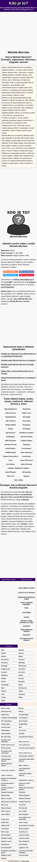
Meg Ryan (26, 444)
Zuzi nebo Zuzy (6, 756)
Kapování (26, 626)
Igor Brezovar (10, 433)
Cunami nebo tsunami (26, 736)
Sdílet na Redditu (10, 272)
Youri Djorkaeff (6, 847)
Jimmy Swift (5, 825)
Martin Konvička (26, 436)
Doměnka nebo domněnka (6, 740)
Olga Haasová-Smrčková (9, 801)
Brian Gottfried (24, 828)
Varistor (26, 617)
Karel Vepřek (23, 721)
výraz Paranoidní (7, 287)
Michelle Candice (6, 838)
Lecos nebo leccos (24, 745)
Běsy (20, 727)
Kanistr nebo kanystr (8, 745)
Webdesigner (10, 436)
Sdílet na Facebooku (26, 272)
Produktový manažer (26, 433)
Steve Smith (22, 811)
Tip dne (20, 708)
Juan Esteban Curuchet (26, 825)
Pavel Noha (26, 421)
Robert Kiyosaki (26, 464)
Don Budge (26, 417)
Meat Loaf (10, 476)
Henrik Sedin (5, 795)
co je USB (8, 282)
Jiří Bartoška (26, 472)
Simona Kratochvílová (10, 456)
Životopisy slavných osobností (26, 639)
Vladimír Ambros (26, 440)
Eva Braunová (26, 448)
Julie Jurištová (10, 421)
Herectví (25, 499)
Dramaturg (26, 425)
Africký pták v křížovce (26, 756)
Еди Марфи (26, 612)
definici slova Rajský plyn (23, 279)
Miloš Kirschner (10, 440)
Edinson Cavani (6, 841)
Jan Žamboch (23, 718)
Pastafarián (26, 409)
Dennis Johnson (6, 808)
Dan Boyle (22, 792)
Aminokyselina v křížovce (6, 760)
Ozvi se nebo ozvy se (25, 753)
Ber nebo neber (6, 736)
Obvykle (21, 733)
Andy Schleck (5, 814)
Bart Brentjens (23, 814)
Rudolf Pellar (23, 724)
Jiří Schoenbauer (6, 721)
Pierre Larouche (6, 798)
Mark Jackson (5, 811)
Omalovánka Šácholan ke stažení (26, 598)
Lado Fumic (5, 828)
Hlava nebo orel (24, 741)
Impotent (26, 476)
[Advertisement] (18, 30)
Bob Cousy (4, 805)
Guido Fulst (5, 822)
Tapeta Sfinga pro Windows (27, 630)
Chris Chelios (18, 480)
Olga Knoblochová (10, 409)
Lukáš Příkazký (10, 472)
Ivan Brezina (26, 456)
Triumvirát (26, 635)
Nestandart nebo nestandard (6, 752)
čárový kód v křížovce (8, 770)
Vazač (10, 460)
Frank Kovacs (23, 832)
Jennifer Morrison (25, 801)
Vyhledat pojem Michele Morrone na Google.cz (18, 360)
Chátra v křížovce (7, 775)
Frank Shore (5, 819)
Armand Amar (6, 727)
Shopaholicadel (10, 417)
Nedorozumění (5, 733)
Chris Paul (22, 805)
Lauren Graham (24, 835)
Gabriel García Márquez (26, 592)
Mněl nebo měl (6, 748)
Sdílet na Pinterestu (26, 275)
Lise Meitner (10, 464)
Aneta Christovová (26, 460)
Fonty (27, 608)
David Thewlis (10, 448)
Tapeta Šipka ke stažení (26, 588)
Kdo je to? (18, 3)
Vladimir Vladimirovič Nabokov (18, 468)
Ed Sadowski (23, 808)
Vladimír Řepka (10, 452)
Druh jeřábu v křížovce (26, 780)
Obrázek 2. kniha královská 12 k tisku (26, 621)
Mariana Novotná (10, 444)
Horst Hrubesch (24, 841)
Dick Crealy (5, 832)
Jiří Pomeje (26, 429)
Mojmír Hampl (10, 425)
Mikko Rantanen (24, 795)
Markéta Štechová (25, 798)
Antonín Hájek (23, 714)
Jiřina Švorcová (10, 413)
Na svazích (22, 730)
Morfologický (5, 730)
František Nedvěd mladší (9, 718)
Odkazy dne (5, 714)
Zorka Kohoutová (26, 452)
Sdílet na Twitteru (10, 275)
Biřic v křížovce (24, 765)
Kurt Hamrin (23, 844)
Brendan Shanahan (7, 792)
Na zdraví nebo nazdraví (27, 748)
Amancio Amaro (24, 838)
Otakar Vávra (26, 413)
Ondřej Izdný (5, 724)
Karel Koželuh (5, 835)
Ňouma (10, 429)
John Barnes (5, 844)
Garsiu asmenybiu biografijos (26, 603)
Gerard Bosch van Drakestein (24, 818)
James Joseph (23, 822)
